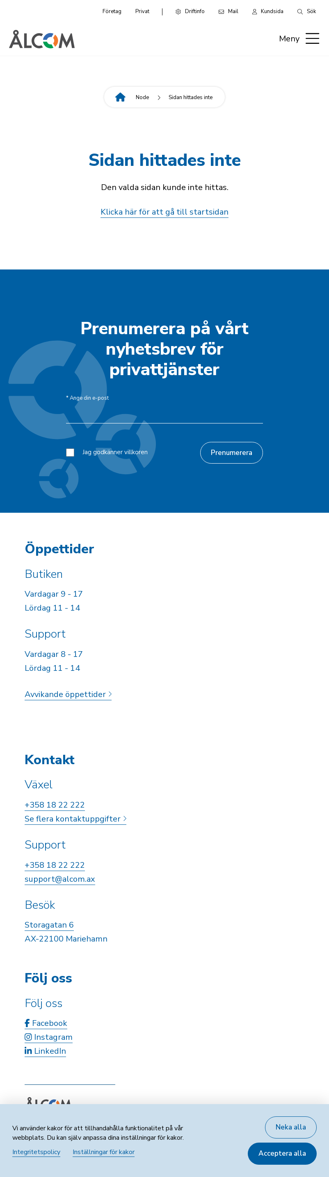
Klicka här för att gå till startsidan (164, 211)
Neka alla (291, 1127)
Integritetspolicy (36, 1152)
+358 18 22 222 (55, 804)
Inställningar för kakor (104, 1152)
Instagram (49, 1037)
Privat (142, 11)
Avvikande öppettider (68, 694)
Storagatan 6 (49, 924)
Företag (112, 11)
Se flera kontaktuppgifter (75, 818)
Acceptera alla (282, 1153)
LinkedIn (45, 1051)
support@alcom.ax (60, 879)
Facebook (46, 1023)
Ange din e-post (87, 398)
